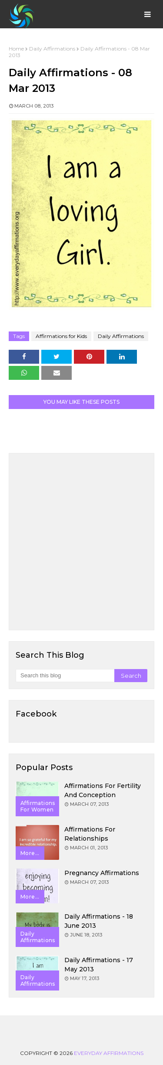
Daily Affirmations (52, 48)
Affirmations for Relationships (89, 833)
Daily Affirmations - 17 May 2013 (98, 964)
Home (16, 48)
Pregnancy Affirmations (101, 873)
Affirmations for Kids (61, 336)
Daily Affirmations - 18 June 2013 (98, 921)
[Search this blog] (65, 675)
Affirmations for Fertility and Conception (102, 790)
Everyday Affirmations (108, 1053)
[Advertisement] (81, 541)
